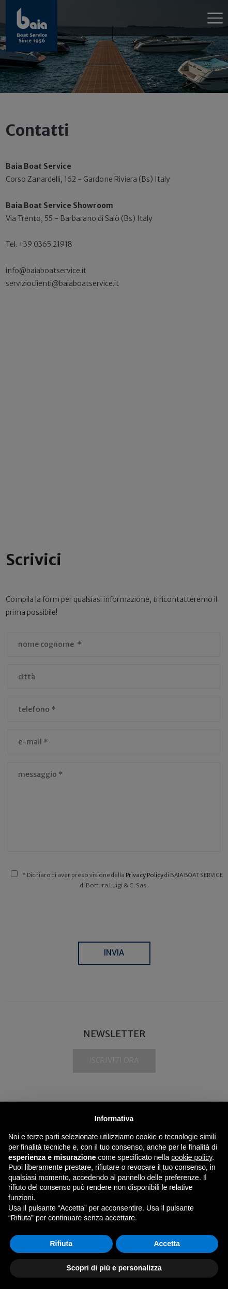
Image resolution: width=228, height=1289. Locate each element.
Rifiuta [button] (61, 1243)
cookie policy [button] (191, 1157)
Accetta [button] (167, 1243)
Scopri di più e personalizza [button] (113, 1268)
